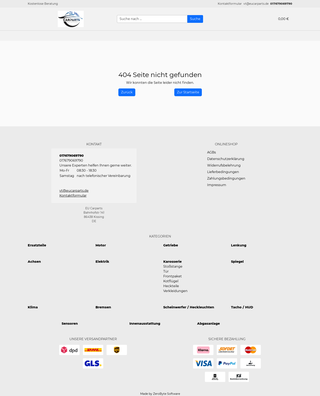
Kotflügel (170, 281)
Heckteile (171, 286)
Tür (166, 271)
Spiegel (237, 262)
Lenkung (238, 245)
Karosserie (172, 262)
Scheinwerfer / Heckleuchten (188, 307)
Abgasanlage (208, 323)
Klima (33, 307)
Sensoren (70, 323)
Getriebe (170, 245)
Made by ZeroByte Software (160, 394)
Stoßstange (172, 266)
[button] (230, 4)
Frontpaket (172, 276)
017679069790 (281, 4)
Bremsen (103, 307)
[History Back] (126, 92)
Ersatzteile (37, 245)
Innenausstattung (144, 323)
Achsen (34, 262)
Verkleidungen (175, 291)
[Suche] (195, 19)
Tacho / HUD (242, 307)
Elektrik (102, 262)
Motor (101, 245)
